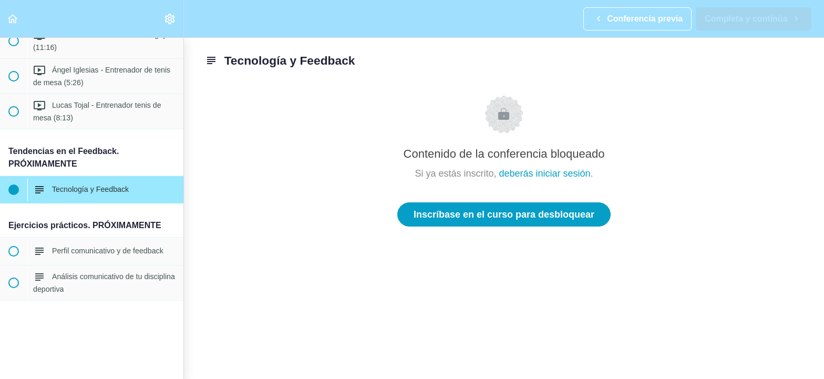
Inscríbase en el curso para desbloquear (504, 214)
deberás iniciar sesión (544, 173)
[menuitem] (170, 18)
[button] (13, 18)
